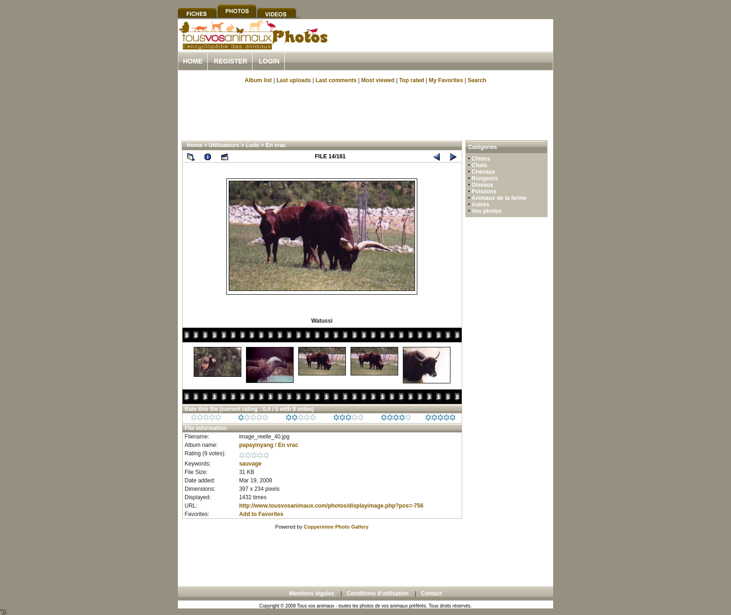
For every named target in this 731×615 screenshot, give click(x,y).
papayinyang (256, 445)
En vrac (276, 145)
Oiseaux (482, 185)
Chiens (480, 159)
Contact (431, 593)
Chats (479, 165)
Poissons (483, 191)
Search (477, 80)
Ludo (252, 145)
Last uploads (293, 80)
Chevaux (483, 172)
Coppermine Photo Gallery (336, 527)
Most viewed (377, 80)
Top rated (411, 80)
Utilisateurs (224, 145)
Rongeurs (484, 178)
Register (230, 61)
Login (269, 61)
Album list (258, 80)
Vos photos (486, 211)
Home (193, 61)
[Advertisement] (444, 45)
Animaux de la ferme (498, 198)
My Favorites (446, 80)
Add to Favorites (261, 514)
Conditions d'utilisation (378, 593)
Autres (480, 204)
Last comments (336, 80)
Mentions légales (311, 593)
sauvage (250, 463)
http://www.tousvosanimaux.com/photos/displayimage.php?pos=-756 (331, 505)
